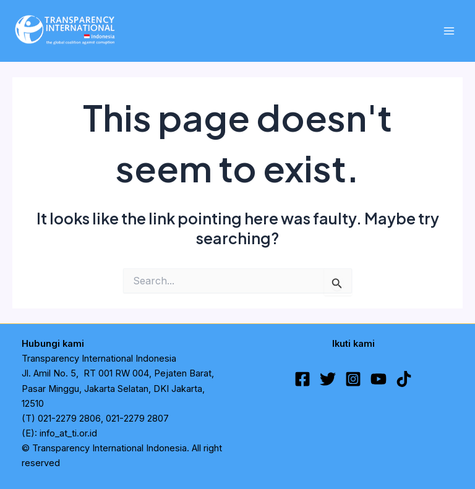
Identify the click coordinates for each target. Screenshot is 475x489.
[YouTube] (378, 379)
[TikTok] (404, 379)
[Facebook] (302, 379)
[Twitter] (328, 379)
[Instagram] (353, 379)
